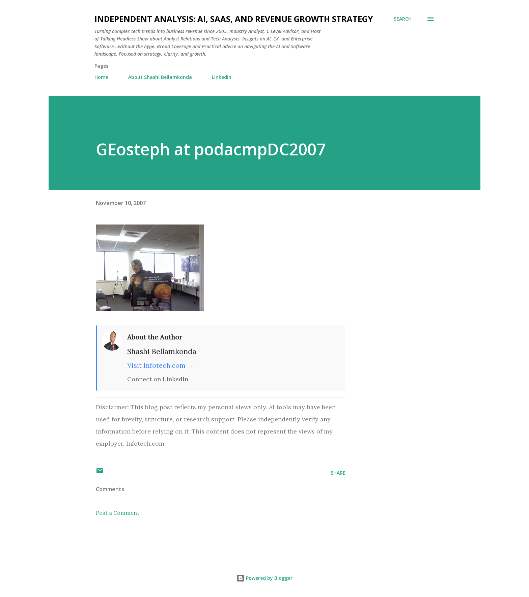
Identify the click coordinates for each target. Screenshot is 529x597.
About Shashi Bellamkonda (160, 77)
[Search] (403, 19)
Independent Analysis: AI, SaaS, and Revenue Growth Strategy (233, 18)
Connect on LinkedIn (157, 379)
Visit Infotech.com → (160, 365)
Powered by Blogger (264, 578)
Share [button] (338, 473)
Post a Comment (117, 512)
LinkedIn (221, 77)
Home (101, 77)
